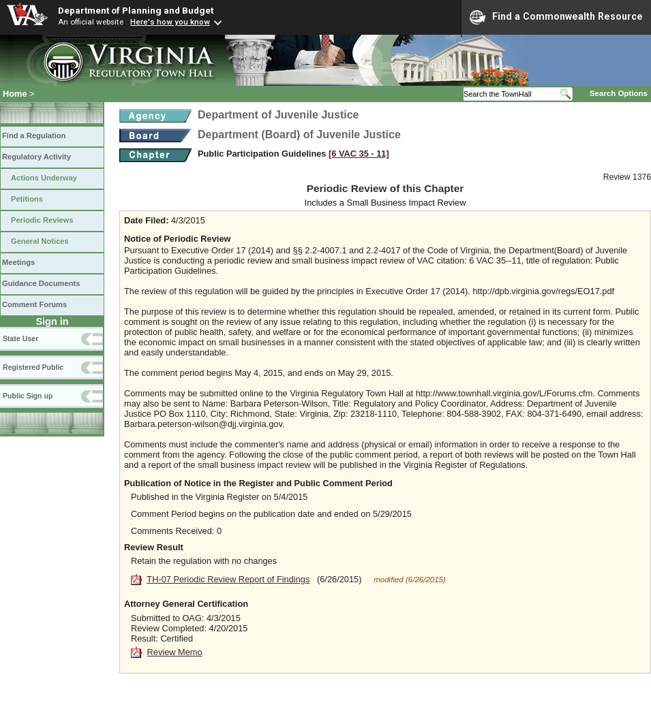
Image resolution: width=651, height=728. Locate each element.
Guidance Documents (41, 283)
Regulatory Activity (36, 157)
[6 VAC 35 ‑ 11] (359, 153)
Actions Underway (44, 178)
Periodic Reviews (42, 220)
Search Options (619, 93)
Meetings (18, 262)
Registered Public (33, 367)
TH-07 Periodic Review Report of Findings (228, 579)
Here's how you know (170, 22)
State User (20, 338)
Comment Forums (34, 304)
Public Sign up (27, 396)
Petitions (27, 199)
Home (15, 94)
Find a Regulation (33, 135)
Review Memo (174, 652)
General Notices (40, 241)
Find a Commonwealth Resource (556, 17)
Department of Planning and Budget (135, 10)
